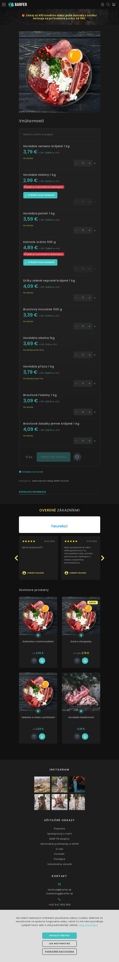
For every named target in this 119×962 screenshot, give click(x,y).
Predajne (65, 859)
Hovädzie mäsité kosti (84, 717)
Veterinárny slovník (65, 864)
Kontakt (65, 854)
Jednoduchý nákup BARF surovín (50, 480)
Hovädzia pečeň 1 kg (39, 213)
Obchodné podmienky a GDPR (65, 843)
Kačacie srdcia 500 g (39, 242)
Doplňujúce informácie (32, 491)
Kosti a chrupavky (84, 641)
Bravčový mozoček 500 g (42, 309)
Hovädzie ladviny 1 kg (39, 175)
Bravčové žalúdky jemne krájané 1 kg (51, 424)
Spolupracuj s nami (65, 833)
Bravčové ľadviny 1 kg (40, 395)
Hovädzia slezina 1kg (39, 338)
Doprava (64, 828)
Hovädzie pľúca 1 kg (38, 366)
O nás (65, 848)
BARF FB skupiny (65, 838)
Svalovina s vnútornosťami (41, 641)
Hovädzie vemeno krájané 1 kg (46, 146)
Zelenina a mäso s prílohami (41, 717)
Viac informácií (88, 925)
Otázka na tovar (31, 471)
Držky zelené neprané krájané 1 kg (49, 281)
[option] (59, 72)
